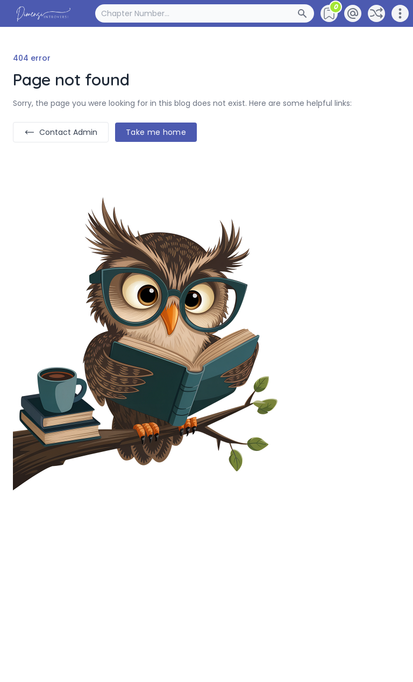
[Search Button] (305, 13)
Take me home (156, 132)
